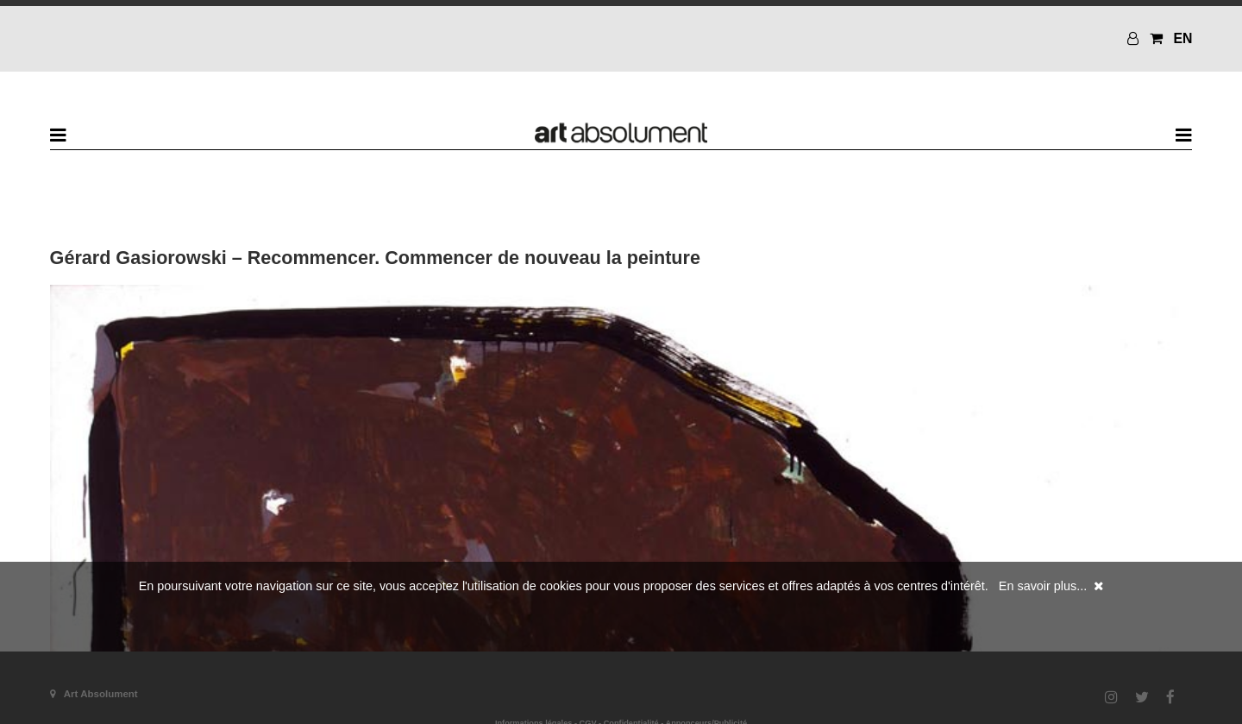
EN (1182, 38)
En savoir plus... (1043, 586)
